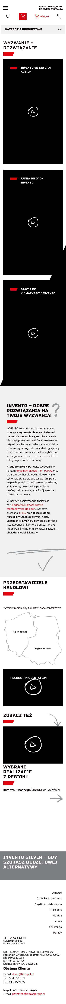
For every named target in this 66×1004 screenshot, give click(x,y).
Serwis (58, 921)
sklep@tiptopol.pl (23, 974)
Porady (57, 932)
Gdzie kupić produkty (49, 898)
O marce (57, 892)
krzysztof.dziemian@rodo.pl (28, 994)
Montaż (57, 915)
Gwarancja (55, 927)
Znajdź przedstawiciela (48, 904)
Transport (56, 910)
